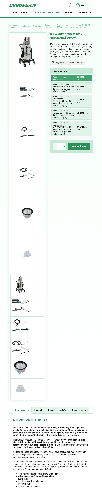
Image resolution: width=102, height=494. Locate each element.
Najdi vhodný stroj (47, 12)
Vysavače (37, 26)
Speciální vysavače (48, 26)
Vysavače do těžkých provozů (64, 26)
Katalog (25, 26)
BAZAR (24, 12)
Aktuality (85, 12)
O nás (14, 12)
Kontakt (70, 12)
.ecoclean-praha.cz (13, 26)
